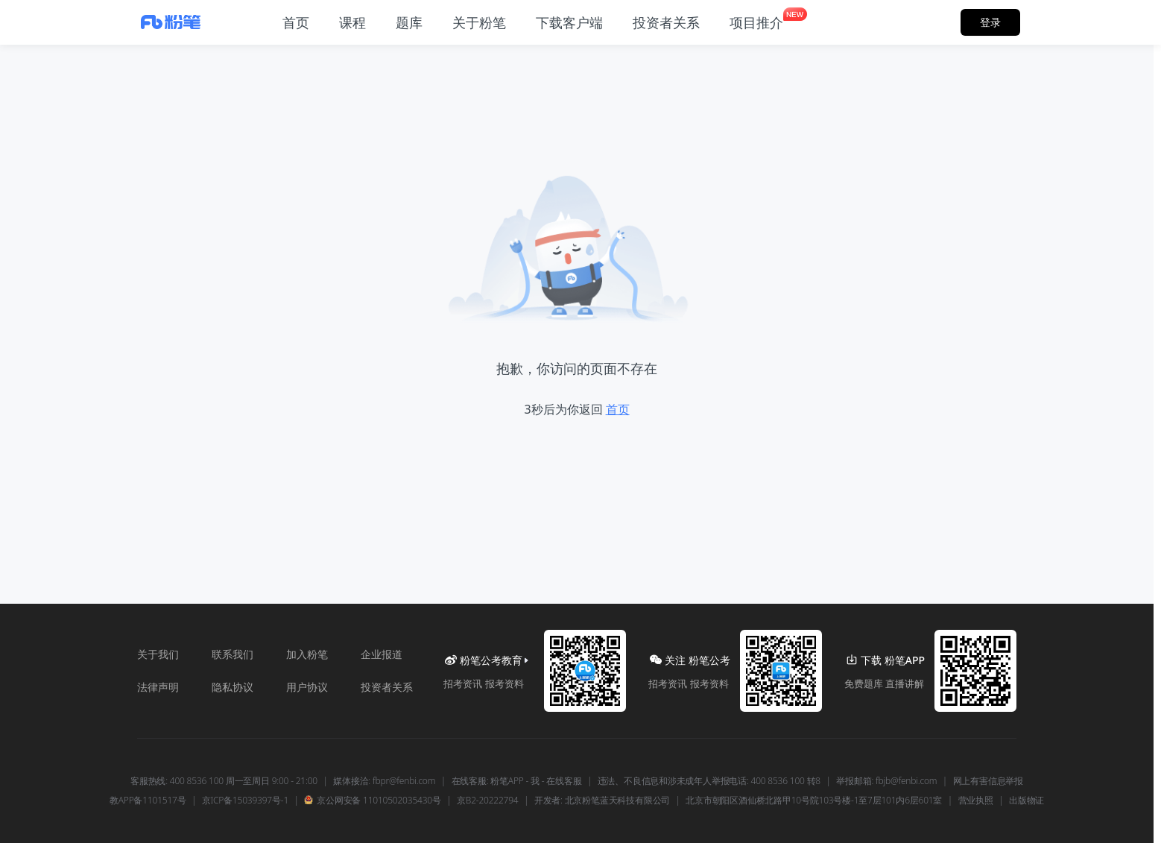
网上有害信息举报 (988, 781)
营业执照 (975, 800)
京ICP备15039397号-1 (245, 800)
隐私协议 (232, 687)
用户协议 (307, 687)
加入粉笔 (307, 654)
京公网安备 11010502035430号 (372, 800)
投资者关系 (387, 687)
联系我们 (232, 654)
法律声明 (158, 687)
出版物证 (1026, 800)
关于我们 (158, 654)
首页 (618, 409)
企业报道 (381, 654)
